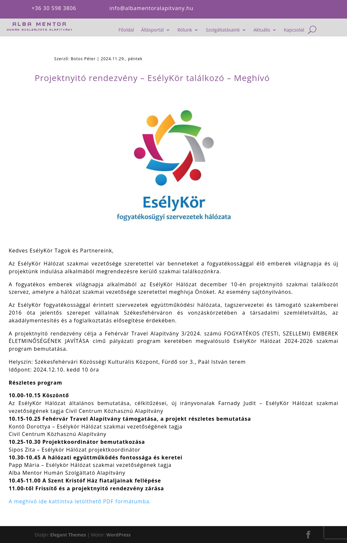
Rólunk (184, 30)
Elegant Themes (68, 535)
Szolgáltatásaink (223, 30)
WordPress (118, 535)
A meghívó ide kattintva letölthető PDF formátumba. (80, 501)
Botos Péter (83, 58)
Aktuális (262, 30)
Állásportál (152, 30)
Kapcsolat (294, 30)
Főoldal (126, 30)
